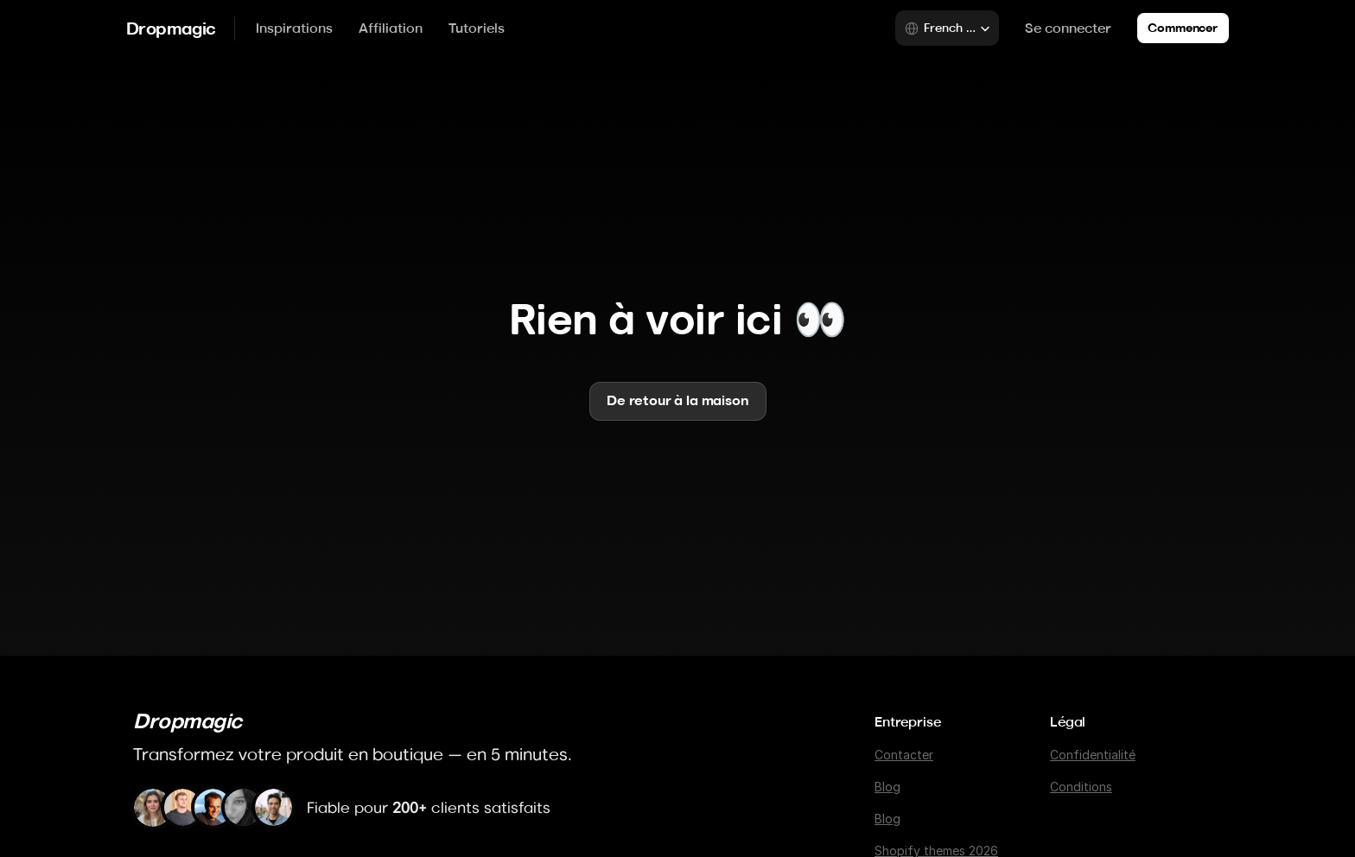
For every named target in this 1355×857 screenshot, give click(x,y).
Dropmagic (171, 28)
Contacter (904, 754)
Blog (887, 786)
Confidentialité (1093, 754)
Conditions (1081, 786)
